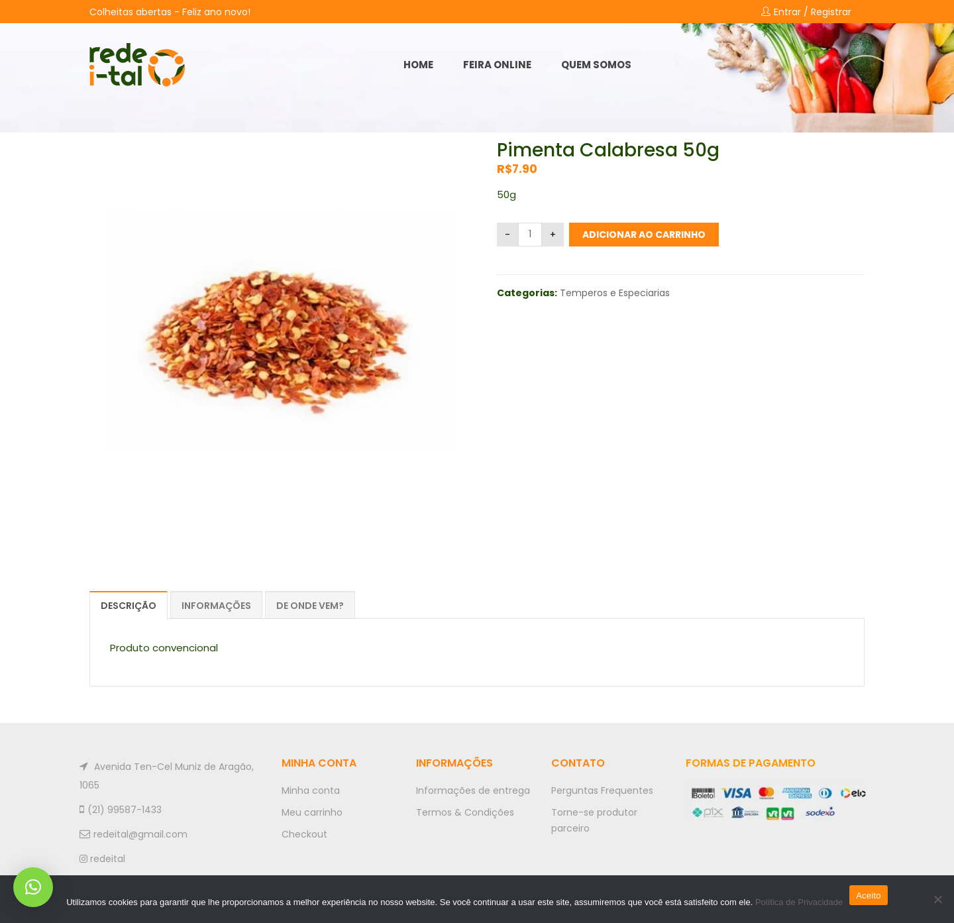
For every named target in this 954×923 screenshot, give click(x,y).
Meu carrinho (312, 812)
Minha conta (311, 790)
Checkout (304, 834)
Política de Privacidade (799, 902)
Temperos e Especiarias (615, 292)
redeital (102, 858)
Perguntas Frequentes (602, 790)
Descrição (128, 605)
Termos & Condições (465, 812)
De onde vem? (310, 605)
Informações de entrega (473, 790)
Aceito (868, 895)
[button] (33, 887)
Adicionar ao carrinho (644, 234)
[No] (937, 899)
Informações (216, 605)
